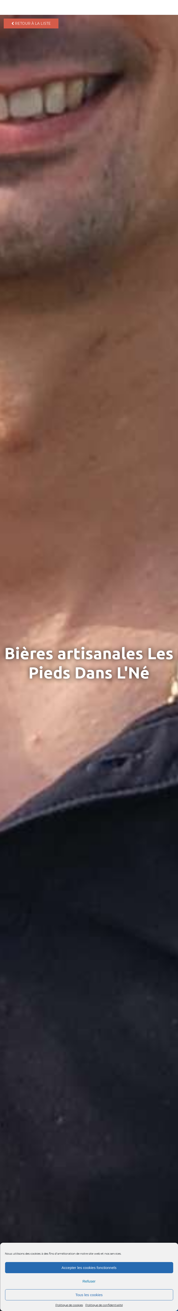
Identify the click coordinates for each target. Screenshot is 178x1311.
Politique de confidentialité (104, 1305)
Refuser (89, 1281)
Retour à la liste (31, 23)
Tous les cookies (88, 1295)
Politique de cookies (69, 1305)
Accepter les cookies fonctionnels (89, 1268)
